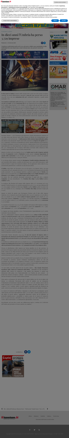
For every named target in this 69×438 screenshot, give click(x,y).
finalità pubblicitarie (9, 11)
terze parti (21, 8)
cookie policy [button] (41, 7)
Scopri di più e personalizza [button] (10, 20)
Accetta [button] (64, 20)
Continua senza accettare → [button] (60, 2)
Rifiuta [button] (55, 20)
